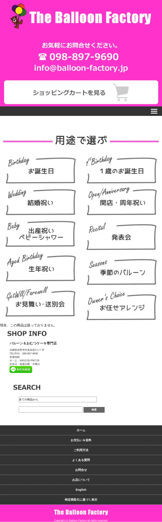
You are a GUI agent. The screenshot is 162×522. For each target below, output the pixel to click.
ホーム (81, 430)
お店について (81, 479)
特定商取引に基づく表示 (81, 499)
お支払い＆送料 (81, 440)
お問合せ (81, 470)
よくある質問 (81, 460)
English (81, 489)
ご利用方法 (81, 450)
